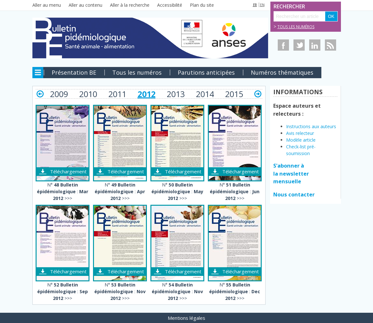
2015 (234, 93)
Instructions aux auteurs (311, 126)
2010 (88, 93)
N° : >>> (62, 191)
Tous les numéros (296, 26)
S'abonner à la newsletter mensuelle (291, 173)
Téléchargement (68, 171)
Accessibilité (169, 5)
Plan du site (202, 5)
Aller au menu (46, 5)
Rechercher (281, 7)
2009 (59, 93)
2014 (205, 93)
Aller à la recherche (129, 5)
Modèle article (301, 140)
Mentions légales (186, 318)
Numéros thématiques (282, 72)
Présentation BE (74, 72)
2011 (117, 93)
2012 (147, 93)
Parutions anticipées (206, 72)
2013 (176, 93)
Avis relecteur (300, 133)
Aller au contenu (85, 5)
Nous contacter (294, 194)
